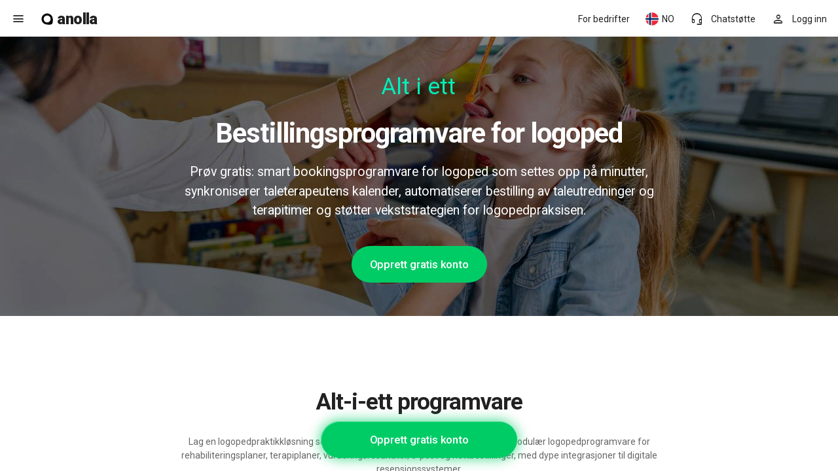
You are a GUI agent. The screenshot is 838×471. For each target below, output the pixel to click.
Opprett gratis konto (419, 264)
